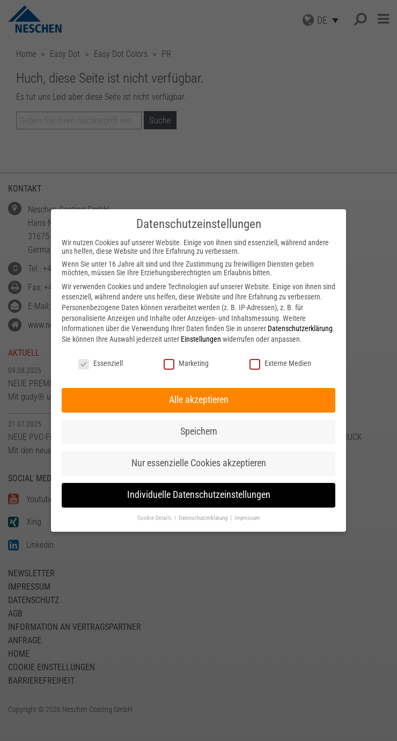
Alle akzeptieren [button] (199, 399)
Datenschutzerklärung (300, 328)
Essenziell (100, 363)
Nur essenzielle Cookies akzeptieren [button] (198, 463)
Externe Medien (280, 363)
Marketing (186, 363)
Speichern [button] (198, 431)
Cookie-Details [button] (155, 518)
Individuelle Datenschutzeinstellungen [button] (198, 494)
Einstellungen (201, 339)
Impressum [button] (247, 518)
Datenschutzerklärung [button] (204, 518)
